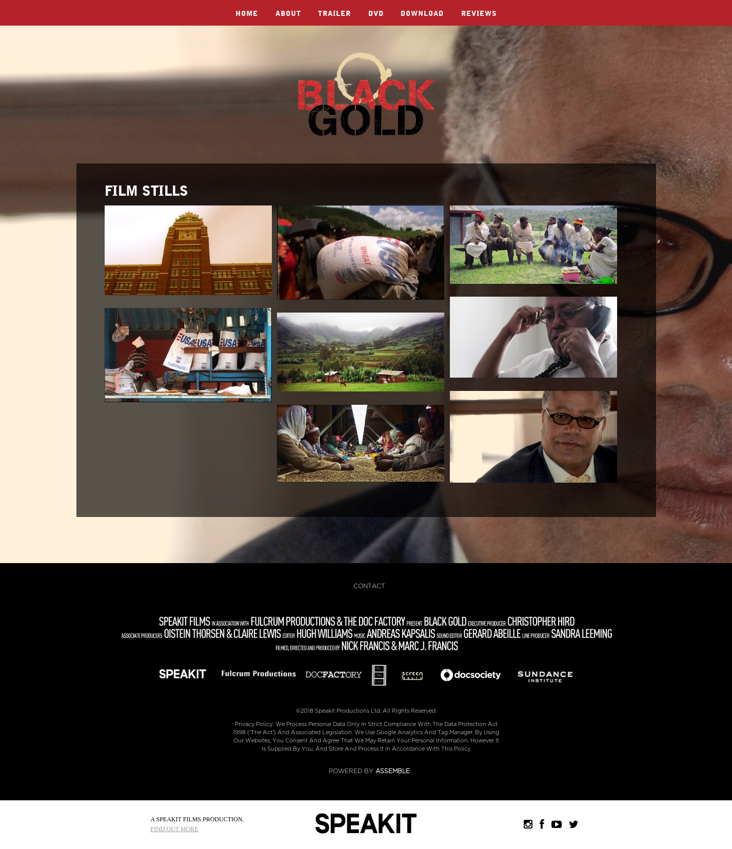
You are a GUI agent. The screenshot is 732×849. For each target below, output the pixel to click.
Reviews (479, 13)
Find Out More (175, 829)
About (288, 13)
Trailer (334, 13)
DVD (376, 13)
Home (246, 13)
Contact (369, 586)
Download (422, 13)
